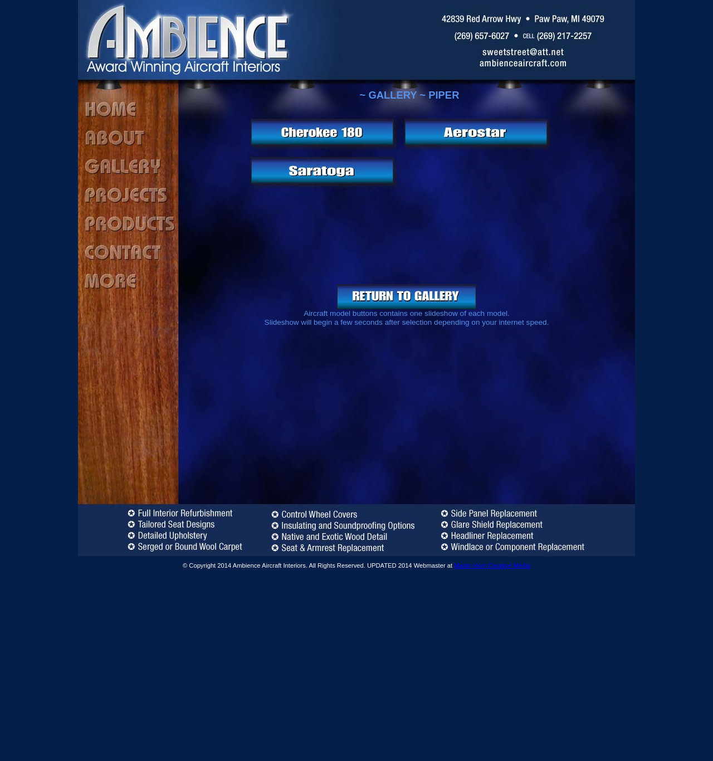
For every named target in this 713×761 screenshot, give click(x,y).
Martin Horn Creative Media (492, 565)
